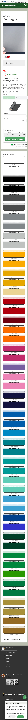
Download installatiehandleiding (14, 71)
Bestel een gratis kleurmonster (12, 639)
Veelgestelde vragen (11, 652)
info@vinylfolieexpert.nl (22, 2)
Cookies (7, 658)
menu (2, 6)
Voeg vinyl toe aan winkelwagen (14, 139)
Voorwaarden (9, 655)
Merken (7, 661)
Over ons (8, 664)
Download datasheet (12, 74)
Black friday (8, 667)
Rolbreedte (6, 113)
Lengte (5, 118)
